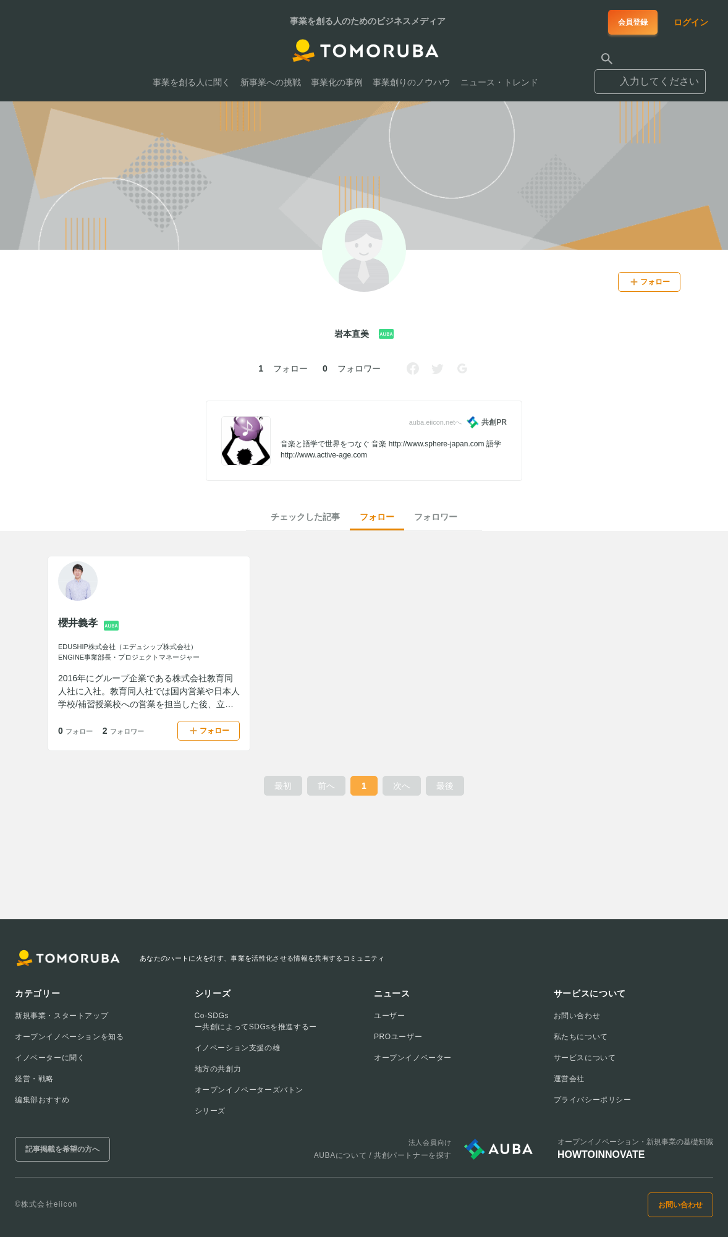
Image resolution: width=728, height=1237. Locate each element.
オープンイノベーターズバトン (249, 1090)
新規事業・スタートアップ (61, 1015)
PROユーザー (398, 1036)
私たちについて (581, 1036)
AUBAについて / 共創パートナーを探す (383, 1155)
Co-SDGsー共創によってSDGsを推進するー (256, 1021)
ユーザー (389, 1015)
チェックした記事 (305, 517)
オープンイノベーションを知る (69, 1036)
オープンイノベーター (413, 1057)
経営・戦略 (34, 1078)
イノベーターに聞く (50, 1057)
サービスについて (585, 1057)
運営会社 (569, 1078)
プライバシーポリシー (593, 1099)
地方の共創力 (218, 1069)
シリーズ (210, 1111)
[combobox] (650, 76)
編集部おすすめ (42, 1099)
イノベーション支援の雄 (238, 1048)
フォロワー (435, 517)
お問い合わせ (577, 1015)
